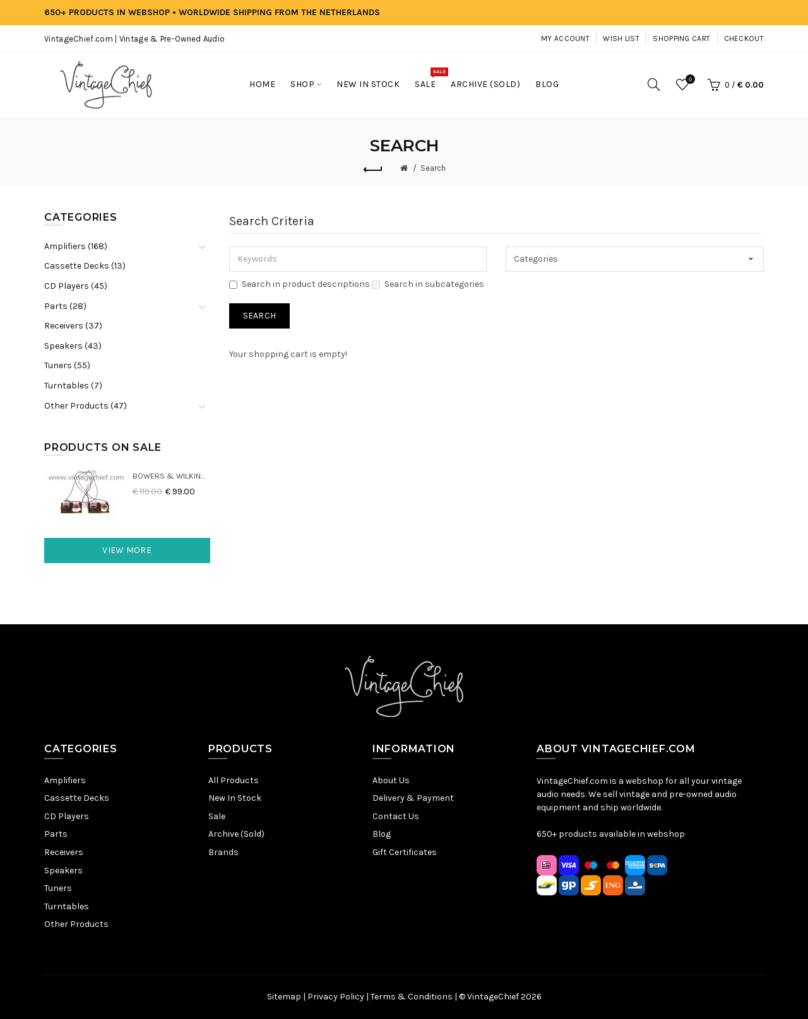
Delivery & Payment (413, 798)
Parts (56, 834)
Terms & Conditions (412, 996)
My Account (565, 38)
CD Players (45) (75, 286)
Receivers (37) (73, 325)
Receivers (63, 852)
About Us (391, 780)
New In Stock (234, 798)
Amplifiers (65, 780)
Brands (223, 852)
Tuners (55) (67, 365)
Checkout (744, 38)
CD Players (66, 816)
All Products (233, 780)
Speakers (63, 870)
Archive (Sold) (236, 834)
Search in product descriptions (299, 284)
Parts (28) (65, 306)
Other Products (76, 924)
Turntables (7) (73, 385)
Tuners (58, 888)
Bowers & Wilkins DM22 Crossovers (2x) (171, 475)
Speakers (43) (73, 346)
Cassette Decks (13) (85, 265)
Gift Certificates (404, 852)
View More (127, 550)
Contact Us (395, 816)
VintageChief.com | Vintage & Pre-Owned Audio (134, 39)
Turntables (66, 906)
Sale (216, 816)
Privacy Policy (335, 996)
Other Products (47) (85, 405)
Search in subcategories (428, 284)
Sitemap (284, 996)
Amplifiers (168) (75, 246)
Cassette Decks (76, 798)
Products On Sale (103, 447)
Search (433, 168)
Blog (381, 834)
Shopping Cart (681, 38)
